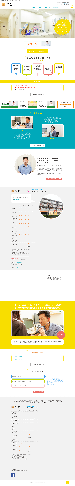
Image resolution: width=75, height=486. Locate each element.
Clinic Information (56, 7)
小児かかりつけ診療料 (20, 401)
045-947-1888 (16, 199)
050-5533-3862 (20, 201)
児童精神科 (52, 138)
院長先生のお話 (29, 401)
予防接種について (47, 7)
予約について (42, 400)
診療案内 (39, 7)
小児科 (22, 130)
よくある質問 (50, 401)
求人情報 (33, 402)
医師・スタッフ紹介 (23, 400)
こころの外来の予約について (37, 51)
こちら (15, 263)
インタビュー (43, 401)
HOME (44, 402)
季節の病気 (36, 401)
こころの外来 (58, 400)
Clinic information (58, 401)
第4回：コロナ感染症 (18, 356)
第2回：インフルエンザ (19, 359)
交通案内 (15, 400)
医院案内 (33, 7)
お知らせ (39, 402)
